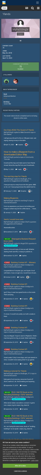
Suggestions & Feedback (20, 181)
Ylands (6, 14)
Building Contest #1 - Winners (23, 262)
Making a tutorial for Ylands (15, 371)
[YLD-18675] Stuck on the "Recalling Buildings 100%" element (18, 393)
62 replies (24, 409)
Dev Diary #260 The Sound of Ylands (19, 130)
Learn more (34, 460)
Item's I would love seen (13, 219)
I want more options (20, 471)
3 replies (19, 144)
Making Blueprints (11, 198)
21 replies (24, 299)
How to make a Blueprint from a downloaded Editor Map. (19, 153)
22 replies (23, 232)
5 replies (23, 255)
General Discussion (10, 202)
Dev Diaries (7, 134)
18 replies (22, 191)
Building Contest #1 (19, 284)
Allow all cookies (20, 466)
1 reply (18, 169)
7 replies (21, 212)
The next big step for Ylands (15, 176)
